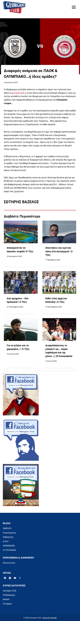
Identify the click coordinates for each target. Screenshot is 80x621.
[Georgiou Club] (14, 7)
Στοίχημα (7, 603)
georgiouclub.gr (19, 93)
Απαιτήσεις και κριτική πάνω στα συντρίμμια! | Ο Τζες (59, 251)
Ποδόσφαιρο (9, 595)
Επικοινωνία (9, 562)
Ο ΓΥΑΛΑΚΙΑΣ (9, 550)
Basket (6, 599)
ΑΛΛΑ (6, 541)
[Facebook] (5, 578)
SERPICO (7, 528)
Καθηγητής (8, 537)
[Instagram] (10, 578)
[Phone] (20, 578)
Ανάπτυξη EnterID (49, 618)
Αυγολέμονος (9, 532)
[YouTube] (15, 578)
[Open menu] (73, 7)
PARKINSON (9, 545)
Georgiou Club (9, 590)
